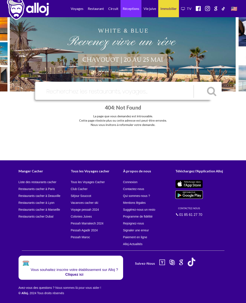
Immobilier (168, 8)
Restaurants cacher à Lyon (37, 202)
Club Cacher (79, 189)
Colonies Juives (81, 216)
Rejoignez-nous (133, 223)
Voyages (77, 8)
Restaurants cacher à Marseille (39, 209)
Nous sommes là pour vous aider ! (78, 287)
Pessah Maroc (80, 237)
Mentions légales (134, 202)
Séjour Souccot (81, 196)
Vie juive (150, 8)
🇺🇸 (234, 8)
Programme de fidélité (138, 216)
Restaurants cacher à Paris (37, 189)
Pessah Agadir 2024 (84, 230)
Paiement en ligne (135, 237)
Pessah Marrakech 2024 (87, 223)
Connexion (130, 182)
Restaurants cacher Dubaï (36, 216)
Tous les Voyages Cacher (88, 182)
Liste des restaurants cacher (37, 182)
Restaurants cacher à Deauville (40, 196)
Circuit (113, 8)
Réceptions (131, 8)
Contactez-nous (133, 189)
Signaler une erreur (136, 230)
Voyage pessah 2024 (85, 209)
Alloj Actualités (133, 244)
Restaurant (96, 8)
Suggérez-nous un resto (139, 209)
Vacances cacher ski (84, 202)
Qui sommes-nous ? (136, 196)
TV (186, 8)
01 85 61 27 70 (189, 211)
